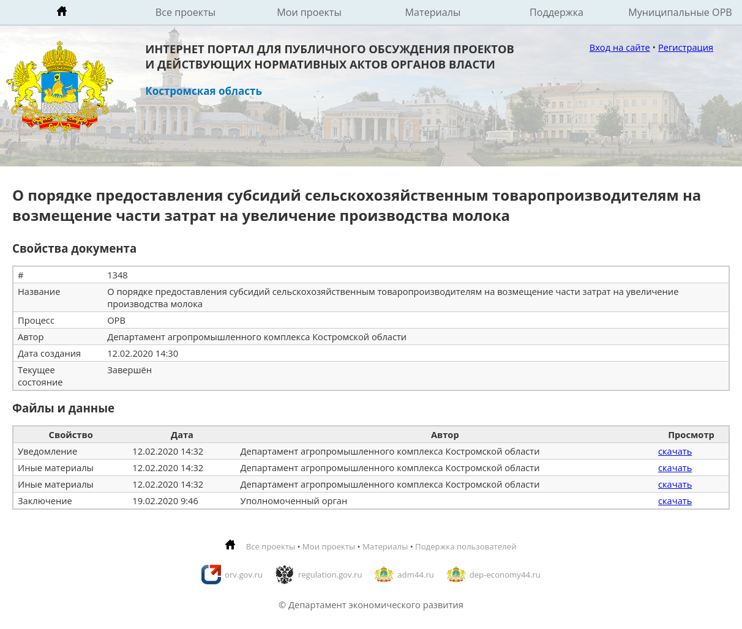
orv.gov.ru (244, 574)
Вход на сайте (620, 47)
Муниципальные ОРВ (680, 12)
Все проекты (185, 12)
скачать (675, 451)
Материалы (433, 12)
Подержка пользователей (465, 546)
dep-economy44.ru (505, 574)
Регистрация (685, 47)
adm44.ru (415, 574)
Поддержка (556, 12)
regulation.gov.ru (330, 574)
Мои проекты (309, 12)
